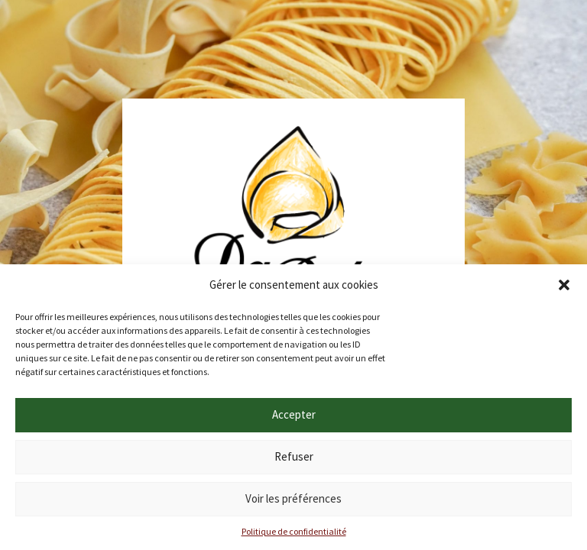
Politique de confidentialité (294, 531)
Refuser (293, 456)
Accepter (294, 414)
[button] (564, 285)
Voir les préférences (293, 498)
